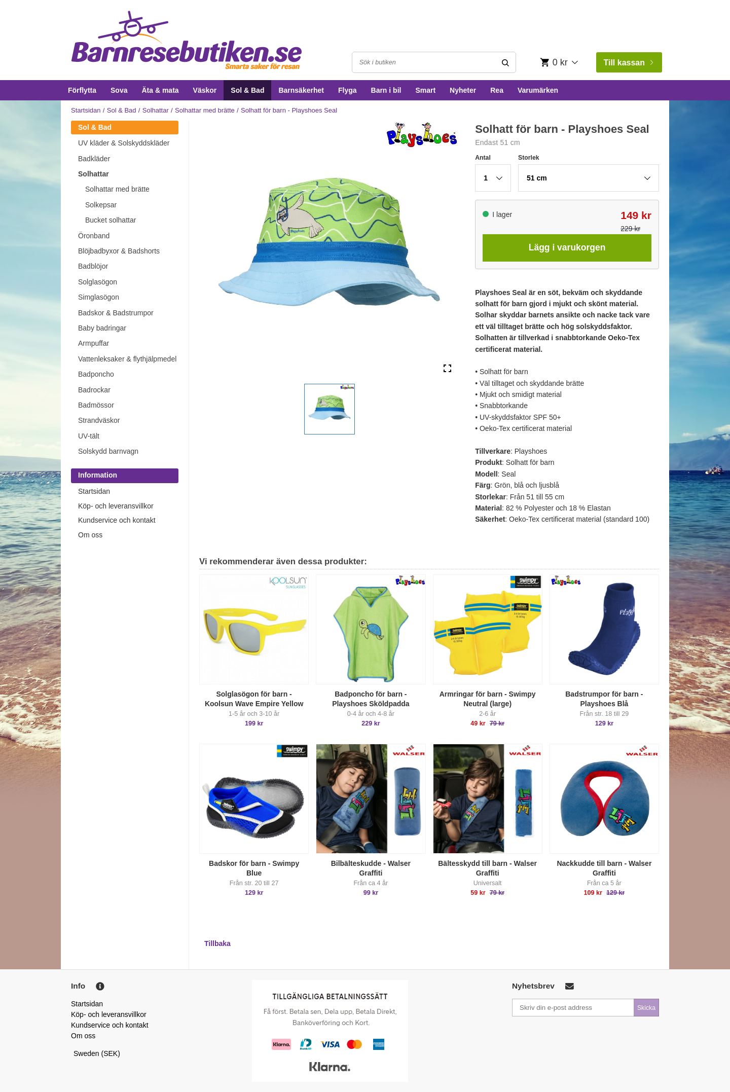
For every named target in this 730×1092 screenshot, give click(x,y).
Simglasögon (98, 297)
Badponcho (96, 374)
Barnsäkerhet (301, 90)
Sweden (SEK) (97, 1053)
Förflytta (82, 90)
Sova (119, 90)
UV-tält (88, 436)
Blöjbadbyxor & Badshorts (119, 251)
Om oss (90, 535)
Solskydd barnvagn (108, 451)
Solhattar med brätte (205, 110)
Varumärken (538, 90)
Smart (425, 90)
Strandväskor (99, 420)
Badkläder (94, 159)
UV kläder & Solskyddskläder (124, 143)
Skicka (646, 1007)
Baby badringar (102, 328)
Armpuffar (93, 343)
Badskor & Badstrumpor (116, 313)
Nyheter (463, 90)
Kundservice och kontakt (117, 520)
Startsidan (86, 110)
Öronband (94, 236)
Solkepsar (101, 205)
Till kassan (628, 62)
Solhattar (155, 110)
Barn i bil (386, 90)
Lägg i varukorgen (567, 247)
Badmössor (96, 405)
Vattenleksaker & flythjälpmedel (127, 359)
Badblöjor (93, 266)
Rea (496, 90)
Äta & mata (159, 90)
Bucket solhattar (110, 220)
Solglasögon (97, 282)
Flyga (347, 90)
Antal (483, 157)
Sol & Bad (247, 90)
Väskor (205, 90)
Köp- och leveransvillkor (116, 506)
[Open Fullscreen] (447, 369)
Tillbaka (217, 943)
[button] (329, 409)
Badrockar (94, 390)
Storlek (528, 157)
